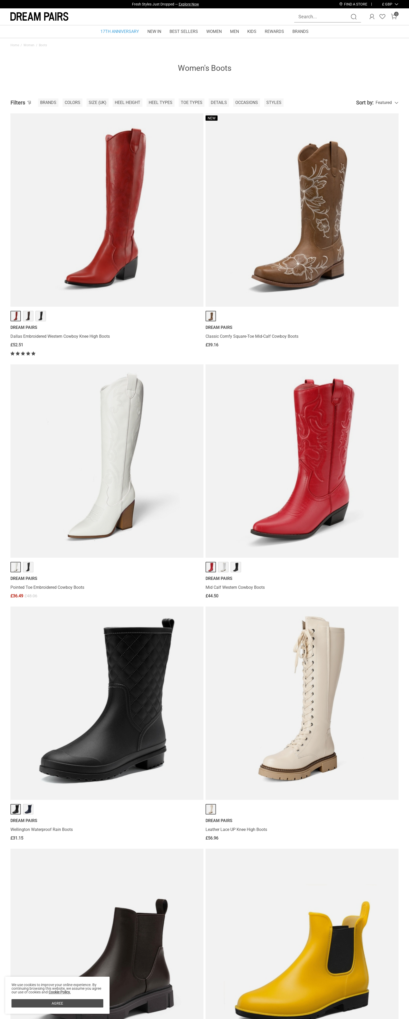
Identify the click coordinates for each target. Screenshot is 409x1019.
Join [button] (385, 947)
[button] (387, 4)
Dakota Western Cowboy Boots (334, 838)
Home (14, 45)
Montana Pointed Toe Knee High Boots (243, 694)
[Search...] (324, 16)
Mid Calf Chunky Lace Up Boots (138, 838)
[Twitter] (348, 974)
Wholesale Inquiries (243, 941)
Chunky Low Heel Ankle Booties (39, 838)
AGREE (57, 1003)
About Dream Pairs (27, 941)
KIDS (251, 31)
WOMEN (214, 31)
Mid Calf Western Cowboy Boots (335, 241)
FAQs (71, 966)
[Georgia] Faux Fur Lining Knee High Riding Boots (351, 542)
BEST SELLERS (184, 31)
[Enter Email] (327, 947)
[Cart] (394, 16)
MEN (234, 31)
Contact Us (77, 941)
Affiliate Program (25, 957)
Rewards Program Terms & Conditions (168, 949)
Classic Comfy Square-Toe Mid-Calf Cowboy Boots (149, 244)
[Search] (354, 17)
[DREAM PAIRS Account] (372, 16)
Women (28, 45)
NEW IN (154, 31)
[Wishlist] (382, 16)
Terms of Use (22, 974)
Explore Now (189, 4)
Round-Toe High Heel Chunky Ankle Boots (48, 542)
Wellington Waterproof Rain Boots (41, 399)
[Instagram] (298, 974)
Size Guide (76, 974)
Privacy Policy (23, 966)
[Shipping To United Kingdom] (384, 4)
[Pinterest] (323, 974)
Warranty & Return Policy (89, 957)
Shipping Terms (81, 949)
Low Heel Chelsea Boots (230, 399)
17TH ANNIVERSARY (119, 31)
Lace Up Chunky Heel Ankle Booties (240, 542)
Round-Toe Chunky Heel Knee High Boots (48, 694)
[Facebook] (285, 974)
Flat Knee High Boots (227, 838)
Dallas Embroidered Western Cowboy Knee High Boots (54, 244)
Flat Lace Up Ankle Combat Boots (337, 694)
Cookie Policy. (60, 992)
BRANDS (300, 31)
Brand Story (21, 949)
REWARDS (274, 31)
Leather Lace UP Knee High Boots (140, 399)
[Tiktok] (310, 974)
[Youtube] (335, 974)
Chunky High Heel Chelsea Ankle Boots (144, 542)
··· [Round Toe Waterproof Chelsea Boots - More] (349, 378)
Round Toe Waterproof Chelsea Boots (340, 399)
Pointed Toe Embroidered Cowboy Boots (244, 241)
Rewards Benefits (149, 941)
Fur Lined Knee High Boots (133, 694)
